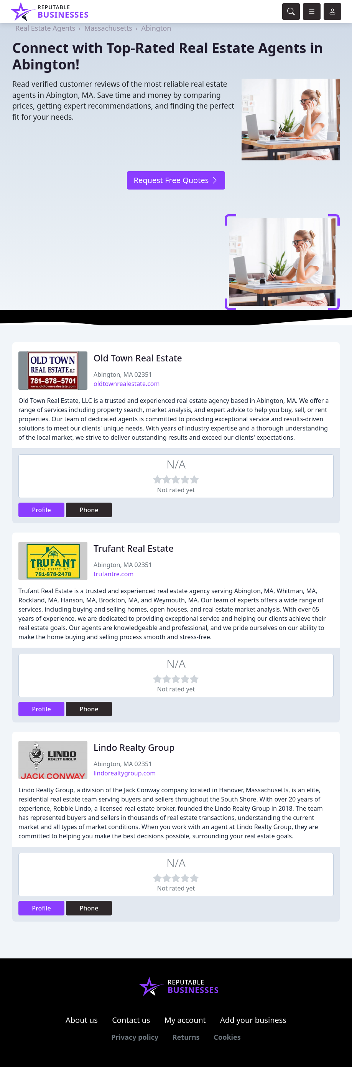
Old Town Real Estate (138, 358)
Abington (156, 28)
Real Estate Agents (45, 28)
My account (185, 1020)
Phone (89, 510)
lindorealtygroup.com (125, 773)
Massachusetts (108, 28)
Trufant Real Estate (134, 548)
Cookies (227, 1037)
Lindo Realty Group (134, 747)
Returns (186, 1037)
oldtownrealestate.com (127, 383)
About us (82, 1020)
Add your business (253, 1020)
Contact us (131, 1020)
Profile (41, 510)
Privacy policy (134, 1037)
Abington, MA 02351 (123, 374)
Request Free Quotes (175, 180)
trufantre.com (113, 574)
